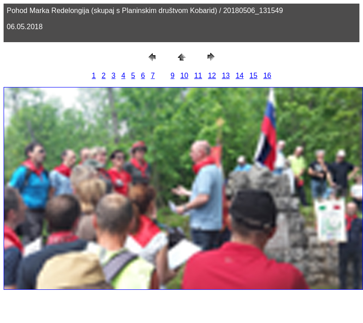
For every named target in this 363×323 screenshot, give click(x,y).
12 (212, 75)
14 (240, 75)
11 (198, 75)
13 (226, 75)
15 (254, 75)
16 (267, 75)
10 (184, 75)
